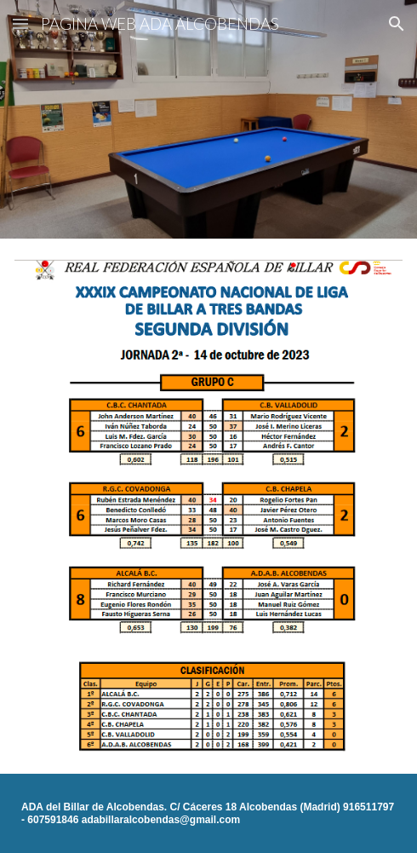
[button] (20, 23)
